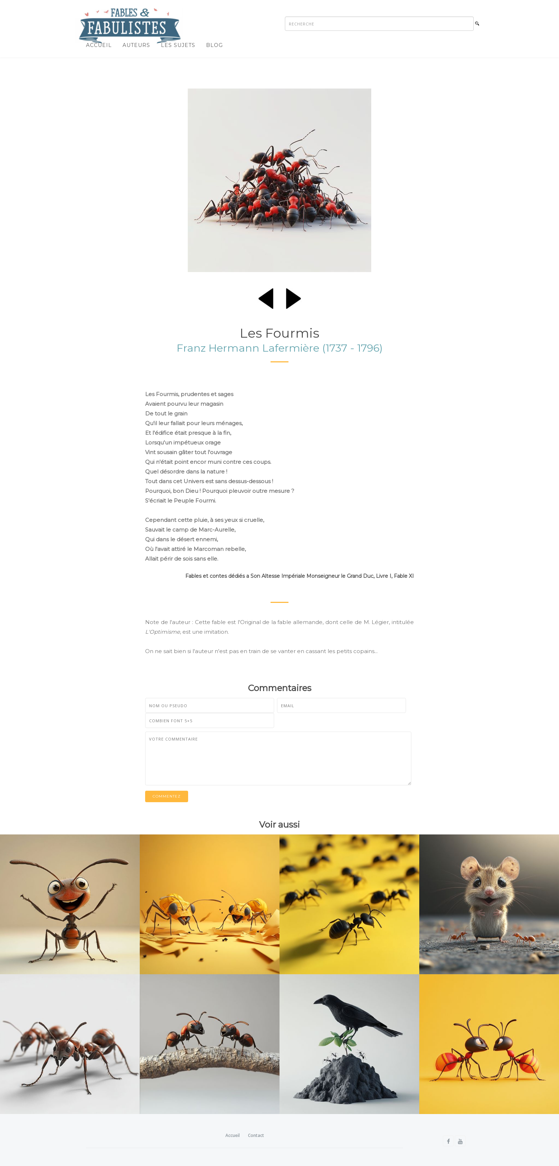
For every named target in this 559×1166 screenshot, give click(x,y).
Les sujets (178, 45)
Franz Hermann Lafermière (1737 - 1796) (280, 348)
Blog (214, 45)
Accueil (99, 45)
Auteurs (136, 45)
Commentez (167, 796)
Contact (256, 1135)
